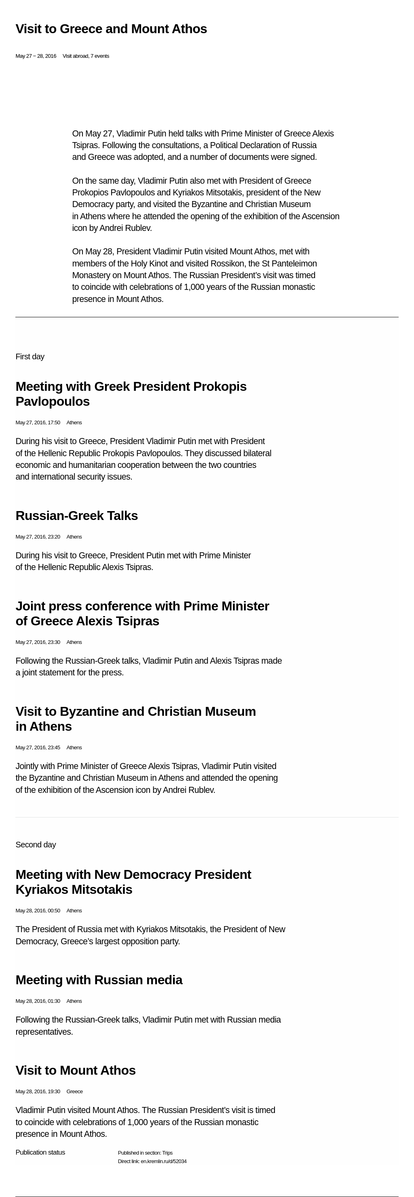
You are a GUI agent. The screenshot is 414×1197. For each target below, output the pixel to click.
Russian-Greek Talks (76, 515)
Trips (167, 1153)
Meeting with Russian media (98, 980)
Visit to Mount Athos (75, 1070)
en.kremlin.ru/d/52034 (163, 1161)
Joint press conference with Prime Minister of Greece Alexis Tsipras (142, 613)
